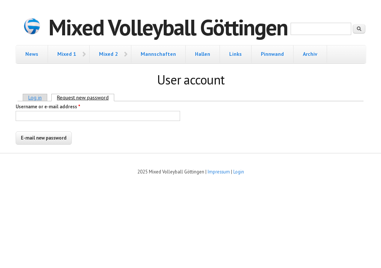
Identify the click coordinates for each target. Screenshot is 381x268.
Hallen (202, 54)
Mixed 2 (108, 54)
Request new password (85, 97)
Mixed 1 (66, 54)
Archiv (310, 54)
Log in (35, 97)
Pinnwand (272, 54)
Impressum (219, 172)
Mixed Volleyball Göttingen (168, 27)
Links (235, 54)
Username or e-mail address (48, 106)
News (31, 54)
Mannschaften (158, 54)
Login (238, 172)
